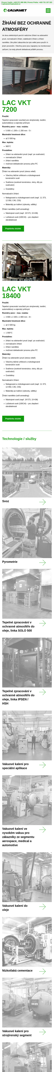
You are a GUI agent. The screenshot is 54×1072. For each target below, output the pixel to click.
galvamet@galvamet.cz (11, 4)
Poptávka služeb (13, 228)
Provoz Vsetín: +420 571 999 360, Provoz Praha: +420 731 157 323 (27, 2)
